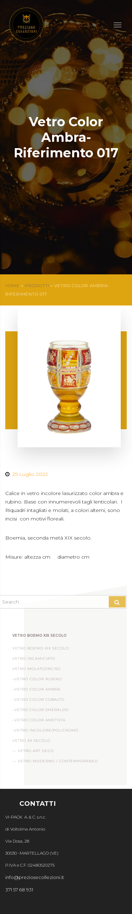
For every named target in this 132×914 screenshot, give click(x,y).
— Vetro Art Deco (33, 752)
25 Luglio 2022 (30, 474)
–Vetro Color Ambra (36, 691)
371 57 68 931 (19, 889)
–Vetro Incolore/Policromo (45, 732)
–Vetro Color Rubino (37, 681)
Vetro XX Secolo (31, 742)
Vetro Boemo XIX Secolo (40, 650)
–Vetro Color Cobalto (38, 701)
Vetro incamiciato (33, 660)
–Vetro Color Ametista (38, 722)
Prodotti (37, 285)
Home (12, 285)
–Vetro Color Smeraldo (40, 711)
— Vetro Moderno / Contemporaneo (55, 763)
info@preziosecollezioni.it (34, 877)
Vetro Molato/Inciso (36, 670)
